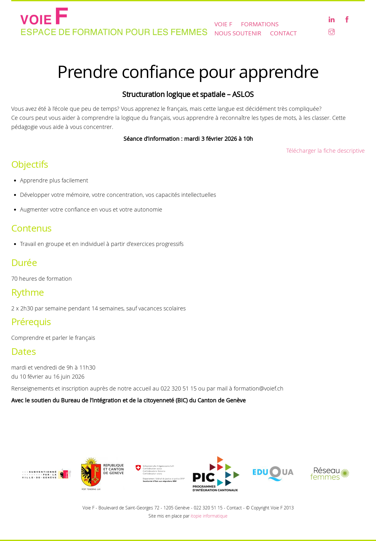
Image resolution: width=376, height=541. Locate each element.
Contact (283, 33)
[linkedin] (331, 18)
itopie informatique (209, 516)
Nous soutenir (237, 33)
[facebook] (347, 18)
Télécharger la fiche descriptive (325, 150)
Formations (259, 24)
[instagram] (331, 31)
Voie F (223, 24)
